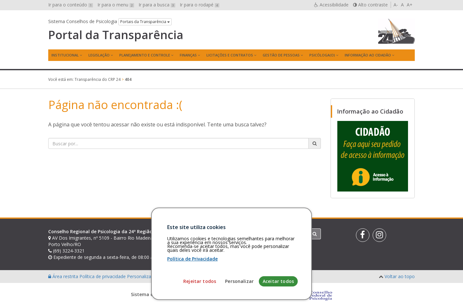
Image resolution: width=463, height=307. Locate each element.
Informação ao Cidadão (368, 55)
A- (396, 5)
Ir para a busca (157, 5)
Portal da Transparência (115, 35)
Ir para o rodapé (199, 5)
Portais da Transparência (145, 21)
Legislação (99, 55)
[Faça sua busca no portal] (178, 143)
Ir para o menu (115, 5)
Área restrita (63, 276)
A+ (410, 5)
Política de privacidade (103, 276)
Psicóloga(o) (322, 55)
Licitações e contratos (229, 55)
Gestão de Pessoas (281, 55)
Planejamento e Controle (144, 55)
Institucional (65, 55)
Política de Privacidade (192, 294)
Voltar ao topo (400, 276)
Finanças (188, 55)
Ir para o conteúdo (70, 5)
